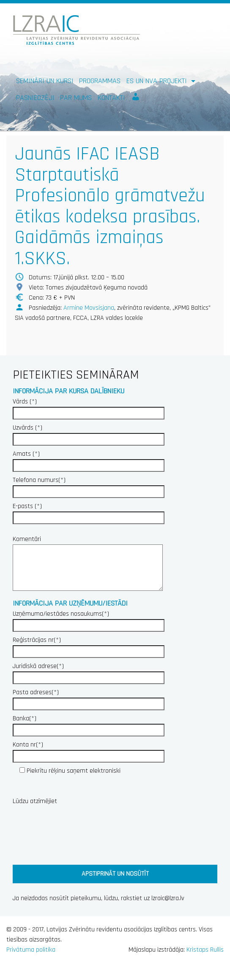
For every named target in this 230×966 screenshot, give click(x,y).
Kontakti (111, 98)
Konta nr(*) (88, 750)
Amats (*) (88, 459)
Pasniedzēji (35, 98)
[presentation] (77, 833)
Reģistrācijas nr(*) (88, 646)
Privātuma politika (30, 949)
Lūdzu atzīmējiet (35, 801)
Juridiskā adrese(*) (88, 672)
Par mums (76, 98)
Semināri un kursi (45, 81)
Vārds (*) (88, 407)
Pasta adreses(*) (88, 698)
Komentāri (85, 564)
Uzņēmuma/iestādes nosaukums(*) (88, 619)
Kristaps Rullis (205, 949)
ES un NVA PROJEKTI (157, 81)
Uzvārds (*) (88, 433)
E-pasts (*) (88, 512)
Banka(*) (88, 724)
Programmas (99, 81)
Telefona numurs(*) (88, 486)
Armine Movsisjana (88, 307)
